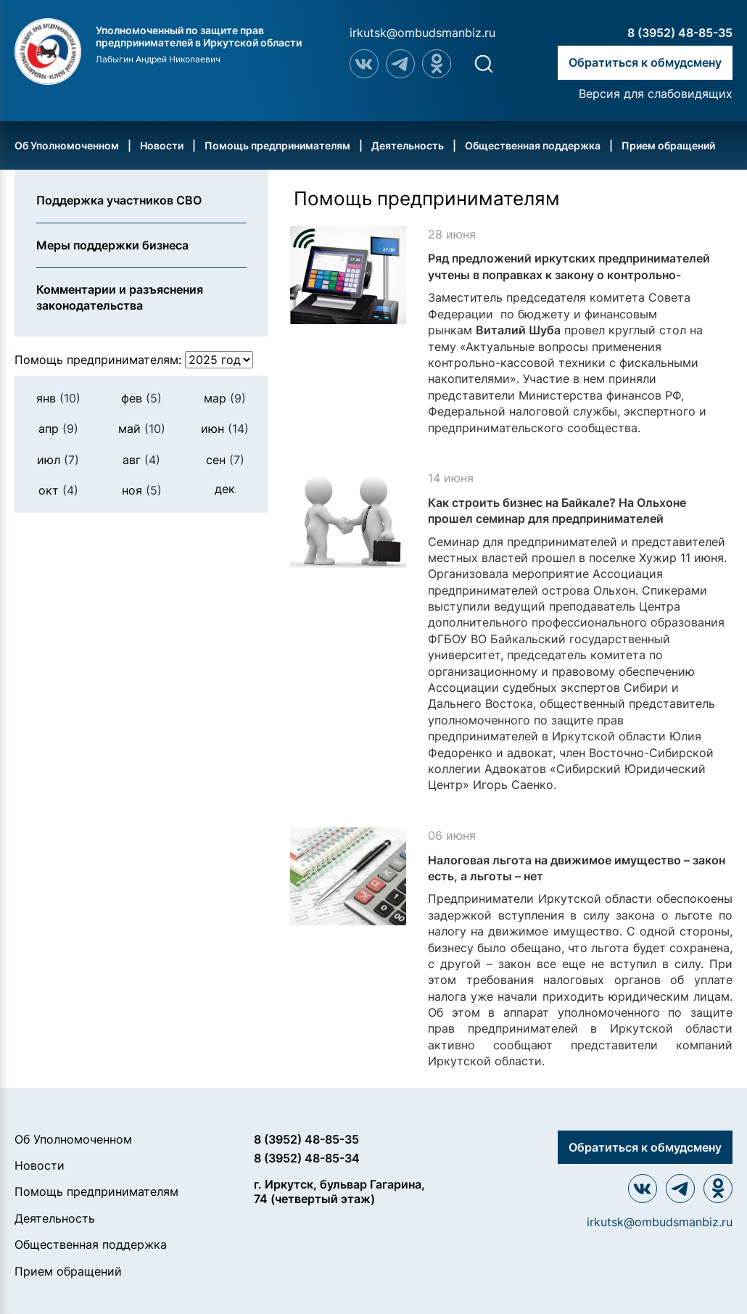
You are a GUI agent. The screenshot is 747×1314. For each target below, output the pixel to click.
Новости (161, 145)
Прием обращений (668, 145)
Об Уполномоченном (67, 145)
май (141, 428)
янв (58, 398)
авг (141, 460)
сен (225, 460)
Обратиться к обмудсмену (645, 62)
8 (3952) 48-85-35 (679, 32)
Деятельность (407, 145)
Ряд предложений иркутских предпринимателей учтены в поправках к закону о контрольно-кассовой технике (569, 274)
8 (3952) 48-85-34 (307, 1158)
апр (58, 428)
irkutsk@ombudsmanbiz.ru (422, 32)
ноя (142, 490)
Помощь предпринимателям (277, 145)
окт (58, 490)
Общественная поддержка (533, 145)
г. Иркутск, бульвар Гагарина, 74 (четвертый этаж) (339, 1191)
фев (141, 398)
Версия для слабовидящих (655, 93)
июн (225, 428)
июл (58, 460)
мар (225, 398)
